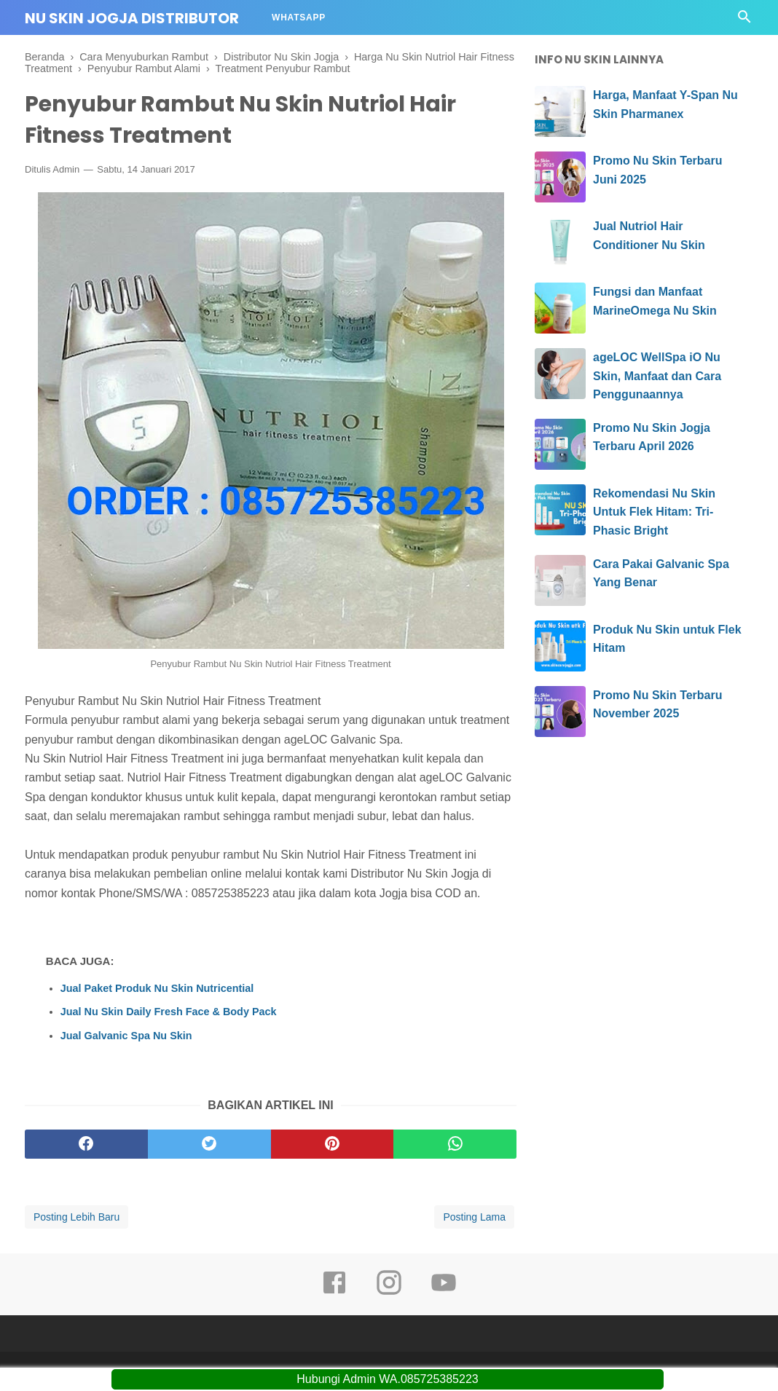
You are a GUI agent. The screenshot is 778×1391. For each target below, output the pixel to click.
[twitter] (209, 1144)
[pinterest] (332, 1144)
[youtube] (443, 1292)
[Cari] (744, 20)
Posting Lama (474, 1217)
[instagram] (389, 1292)
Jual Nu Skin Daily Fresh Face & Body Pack (168, 1011)
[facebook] (86, 1144)
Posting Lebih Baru (76, 1217)
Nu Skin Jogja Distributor (132, 18)
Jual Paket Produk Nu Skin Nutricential (157, 988)
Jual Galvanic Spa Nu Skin (126, 1035)
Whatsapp (299, 17)
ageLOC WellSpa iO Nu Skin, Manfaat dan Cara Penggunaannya (657, 376)
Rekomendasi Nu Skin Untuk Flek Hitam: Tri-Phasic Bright (654, 512)
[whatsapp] (454, 1144)
